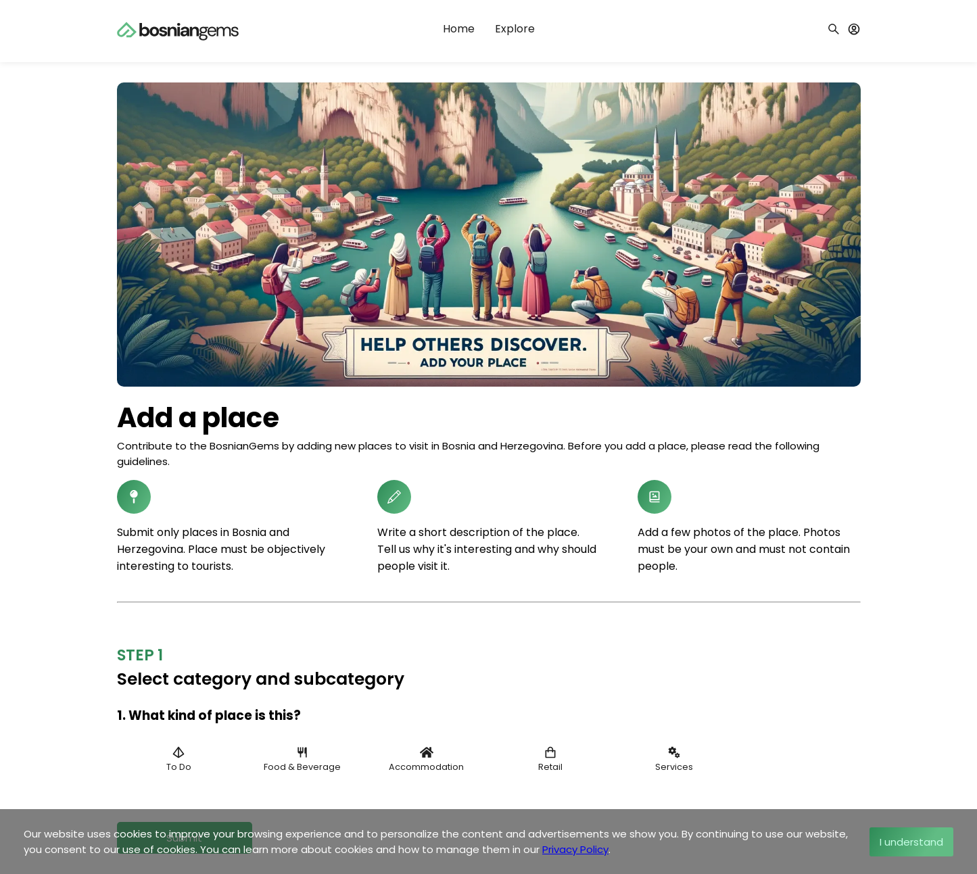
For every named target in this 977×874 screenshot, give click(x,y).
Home (459, 29)
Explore (515, 29)
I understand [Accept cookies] (911, 842)
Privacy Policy (575, 849)
